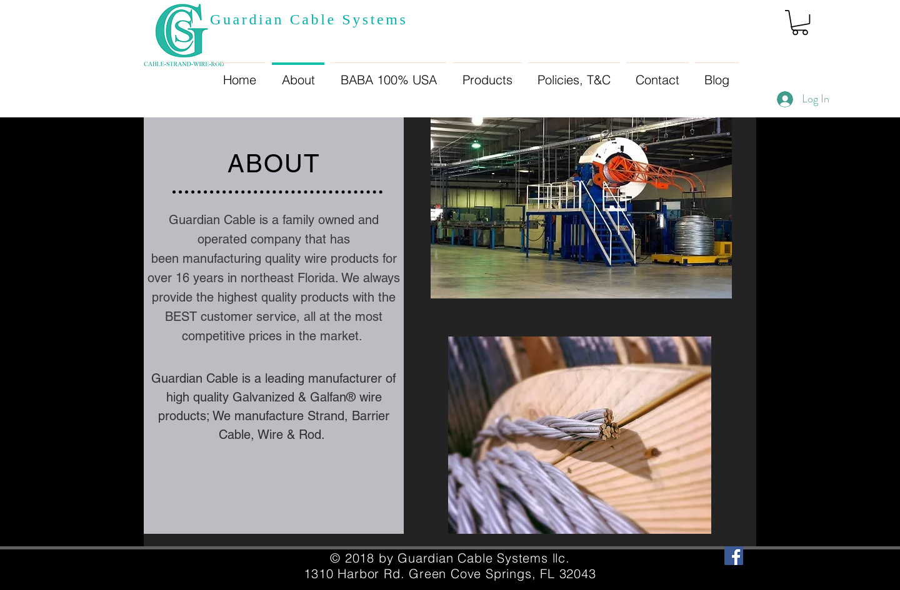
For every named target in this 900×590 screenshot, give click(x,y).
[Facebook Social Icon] (733, 555)
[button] (800, 22)
